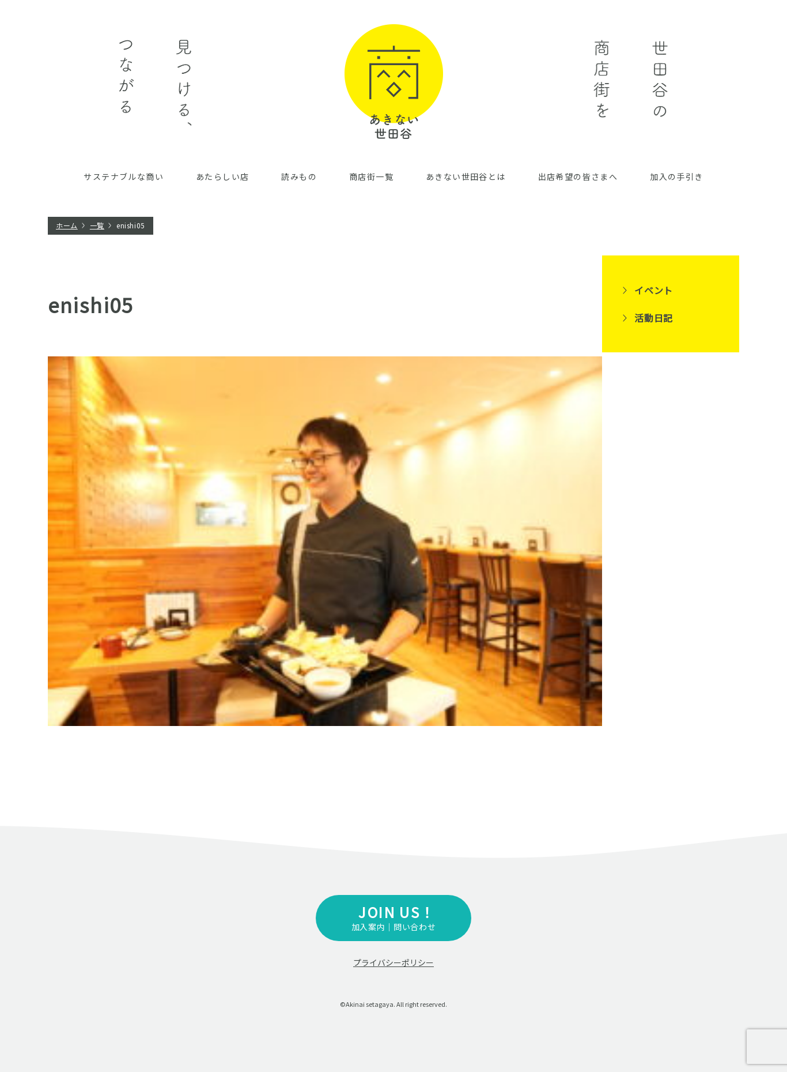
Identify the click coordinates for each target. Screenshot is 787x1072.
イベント (653, 290)
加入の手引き (676, 176)
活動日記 (653, 318)
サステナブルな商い (124, 176)
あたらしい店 (222, 176)
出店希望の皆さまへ (578, 176)
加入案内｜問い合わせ (393, 917)
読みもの (299, 176)
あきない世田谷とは (466, 176)
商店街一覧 (371, 176)
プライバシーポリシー (393, 962)
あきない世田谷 (394, 81)
